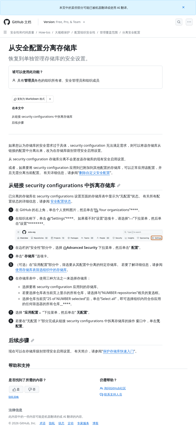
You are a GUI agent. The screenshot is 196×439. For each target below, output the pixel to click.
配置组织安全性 (84, 32)
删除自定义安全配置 (94, 172)
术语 (43, 423)
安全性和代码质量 (22, 32)
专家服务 (83, 423)
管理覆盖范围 (109, 32)
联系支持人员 (111, 394)
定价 (71, 423)
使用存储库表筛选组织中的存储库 (41, 269)
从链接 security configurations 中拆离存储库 (64, 185)
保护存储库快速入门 (118, 351)
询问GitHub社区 (113, 388)
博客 (96, 423)
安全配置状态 (60, 201)
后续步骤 (21, 340)
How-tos (44, 32)
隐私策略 (14, 397)
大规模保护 (62, 32)
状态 (61, 423)
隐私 (52, 423)
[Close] (183, 6)
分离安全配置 (131, 32)
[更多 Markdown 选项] (50, 99)
